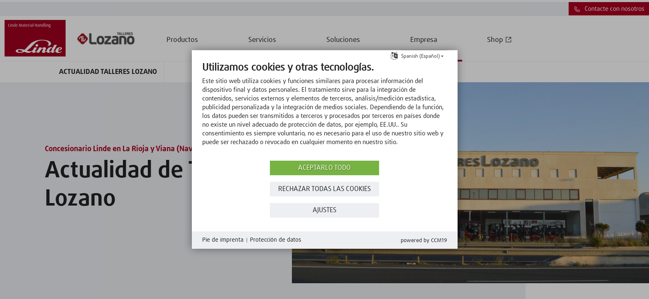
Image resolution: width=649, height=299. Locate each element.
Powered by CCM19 (424, 240)
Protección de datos (275, 240)
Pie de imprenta (222, 240)
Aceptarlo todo (324, 168)
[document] (324, 110)
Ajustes (324, 210)
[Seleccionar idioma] (394, 55)
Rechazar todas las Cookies (324, 189)
